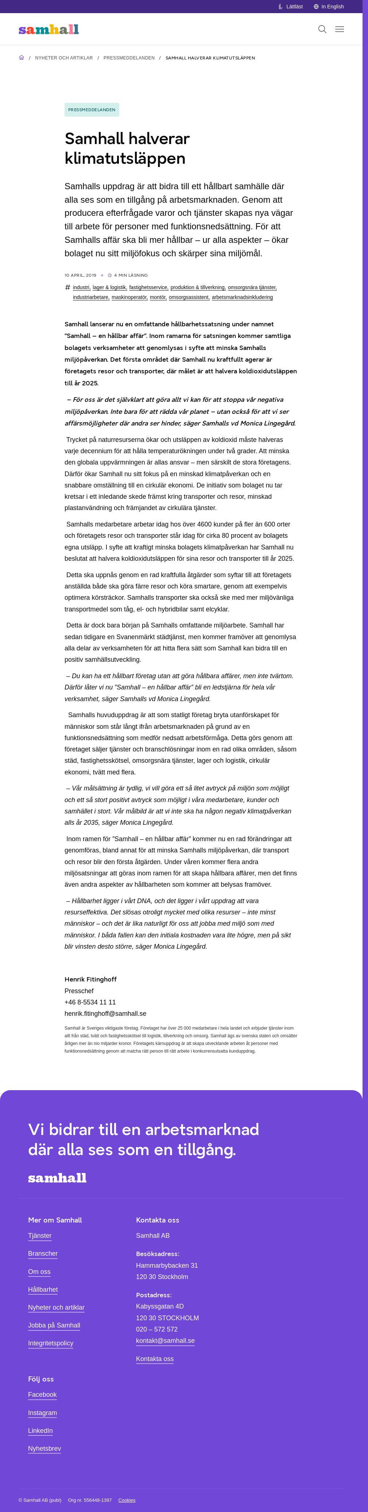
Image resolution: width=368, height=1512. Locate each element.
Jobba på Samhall (54, 1325)
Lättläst (290, 6)
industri (81, 287)
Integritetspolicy (50, 1343)
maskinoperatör (129, 297)
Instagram (42, 1412)
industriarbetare (90, 297)
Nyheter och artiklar (64, 58)
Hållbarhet (43, 1289)
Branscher (43, 1253)
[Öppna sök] (322, 29)
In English (328, 6)
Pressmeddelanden (129, 58)
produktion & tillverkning (198, 287)
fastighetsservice (148, 287)
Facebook (42, 1394)
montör (158, 297)
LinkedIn (40, 1430)
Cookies (127, 1500)
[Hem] (49, 29)
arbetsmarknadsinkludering (242, 297)
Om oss (39, 1271)
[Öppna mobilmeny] (339, 29)
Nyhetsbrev (44, 1448)
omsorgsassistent (188, 297)
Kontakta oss (155, 1359)
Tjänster (40, 1235)
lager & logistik (109, 287)
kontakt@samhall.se (165, 1340)
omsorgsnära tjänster (251, 287)
